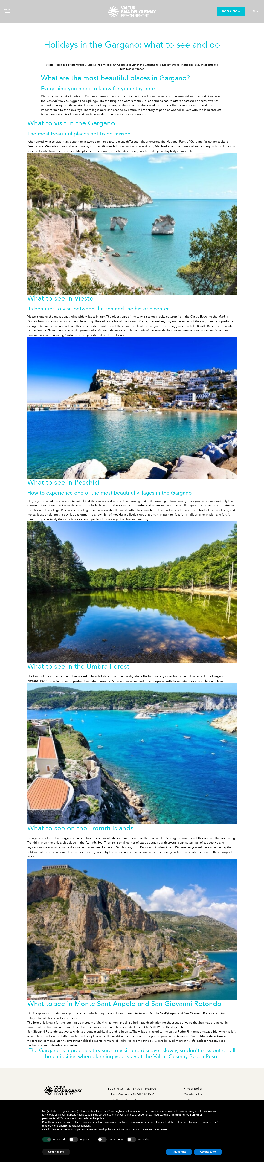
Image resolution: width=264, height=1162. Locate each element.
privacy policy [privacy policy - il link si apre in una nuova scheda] (187, 1111)
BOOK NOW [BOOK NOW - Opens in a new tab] (231, 11)
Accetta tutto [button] (208, 1151)
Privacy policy (193, 1089)
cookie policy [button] (96, 1118)
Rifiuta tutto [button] (179, 1151)
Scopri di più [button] (56, 1151)
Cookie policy (193, 1094)
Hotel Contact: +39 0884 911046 (132, 1094)
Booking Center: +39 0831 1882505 (132, 1089)
